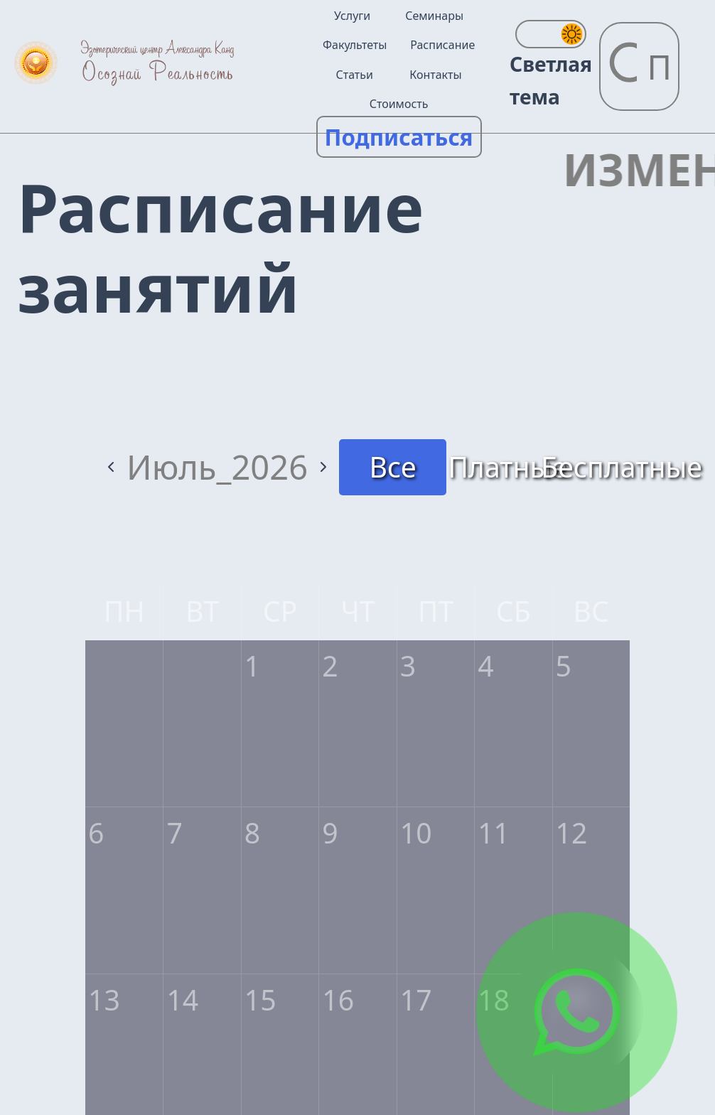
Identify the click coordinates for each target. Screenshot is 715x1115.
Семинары (434, 15)
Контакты (435, 74)
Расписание (442, 45)
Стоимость (399, 104)
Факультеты (355, 45)
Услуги (352, 15)
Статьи (354, 74)
